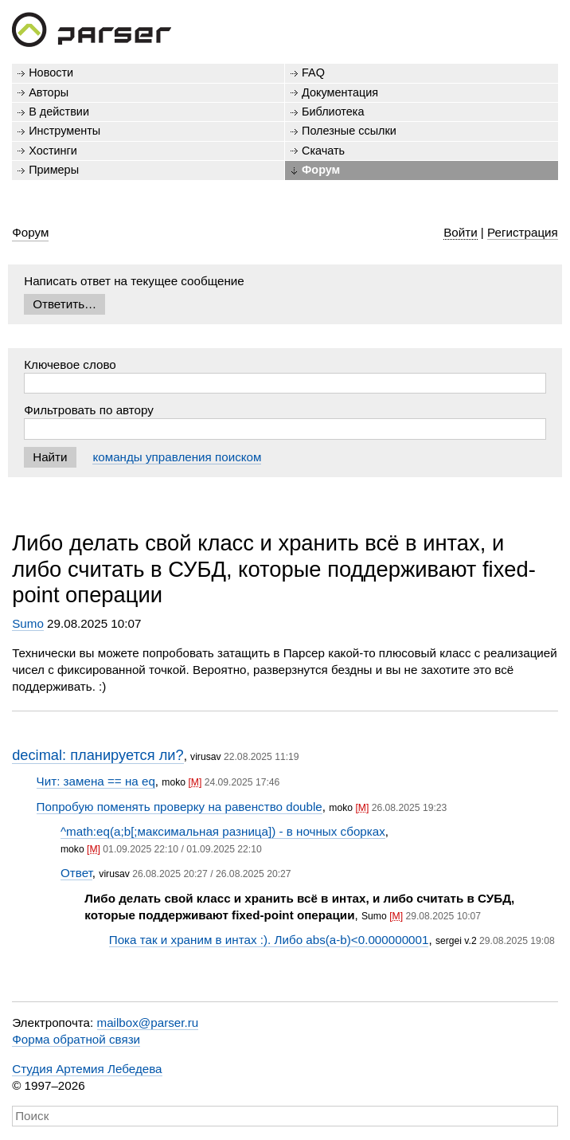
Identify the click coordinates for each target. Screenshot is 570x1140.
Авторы (48, 92)
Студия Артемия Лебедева (87, 1068)
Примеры (54, 169)
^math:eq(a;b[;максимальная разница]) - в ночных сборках (223, 831)
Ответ (76, 872)
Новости (51, 72)
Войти (460, 232)
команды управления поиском (176, 457)
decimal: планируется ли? (97, 754)
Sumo (28, 623)
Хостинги (53, 150)
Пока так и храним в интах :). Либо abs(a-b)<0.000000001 (269, 939)
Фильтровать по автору (89, 410)
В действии (59, 111)
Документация (340, 92)
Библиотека (333, 111)
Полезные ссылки (349, 130)
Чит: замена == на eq (96, 781)
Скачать (323, 150)
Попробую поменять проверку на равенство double (179, 806)
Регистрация (522, 232)
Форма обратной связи (76, 1039)
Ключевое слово (70, 364)
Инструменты (64, 130)
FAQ (313, 72)
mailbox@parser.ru (148, 1022)
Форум (321, 169)
